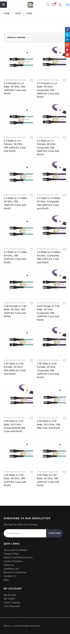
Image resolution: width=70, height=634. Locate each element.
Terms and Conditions (15, 550)
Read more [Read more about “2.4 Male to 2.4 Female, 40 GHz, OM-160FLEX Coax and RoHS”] (27, 110)
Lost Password (12, 606)
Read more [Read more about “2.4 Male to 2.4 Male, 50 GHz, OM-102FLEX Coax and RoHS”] (27, 221)
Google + (67, 44)
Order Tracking (12, 602)
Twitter (67, 34)
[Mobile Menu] (3, 4)
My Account (10, 595)
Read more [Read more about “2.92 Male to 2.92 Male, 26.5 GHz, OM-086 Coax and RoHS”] (60, 390)
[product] (18, 61)
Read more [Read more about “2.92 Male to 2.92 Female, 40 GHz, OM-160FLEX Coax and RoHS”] (27, 333)
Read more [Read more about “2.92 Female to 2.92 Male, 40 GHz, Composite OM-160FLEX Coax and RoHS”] (60, 275)
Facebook (67, 29)
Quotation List (11, 568)
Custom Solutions (13, 561)
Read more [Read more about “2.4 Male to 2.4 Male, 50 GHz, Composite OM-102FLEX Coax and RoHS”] (60, 221)
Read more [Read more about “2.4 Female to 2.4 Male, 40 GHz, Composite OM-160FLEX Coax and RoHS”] (60, 52)
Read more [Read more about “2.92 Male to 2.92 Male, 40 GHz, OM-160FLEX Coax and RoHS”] (60, 444)
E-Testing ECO (10, 80)
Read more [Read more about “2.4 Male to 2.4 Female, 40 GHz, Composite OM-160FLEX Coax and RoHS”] (60, 110)
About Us (9, 565)
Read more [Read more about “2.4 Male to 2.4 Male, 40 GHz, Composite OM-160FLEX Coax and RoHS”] (60, 167)
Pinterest (67, 49)
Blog (6, 579)
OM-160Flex (23, 80)
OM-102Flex (23, 249)
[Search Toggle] (48, 5)
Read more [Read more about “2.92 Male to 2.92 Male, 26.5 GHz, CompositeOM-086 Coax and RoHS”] (27, 390)
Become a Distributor (15, 572)
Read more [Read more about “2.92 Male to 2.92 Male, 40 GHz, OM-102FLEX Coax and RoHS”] (27, 444)
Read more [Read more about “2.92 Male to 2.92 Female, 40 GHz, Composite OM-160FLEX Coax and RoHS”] (60, 333)
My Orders (9, 598)
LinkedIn (67, 39)
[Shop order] (19, 37)
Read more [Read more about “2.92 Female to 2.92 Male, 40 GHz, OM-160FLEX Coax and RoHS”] (27, 275)
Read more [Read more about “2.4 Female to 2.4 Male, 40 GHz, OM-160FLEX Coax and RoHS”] (27, 52)
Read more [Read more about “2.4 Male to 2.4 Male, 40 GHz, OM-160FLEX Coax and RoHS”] (27, 167)
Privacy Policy (11, 553)
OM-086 (21, 418)
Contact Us (10, 576)
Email (67, 54)
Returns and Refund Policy (18, 557)
